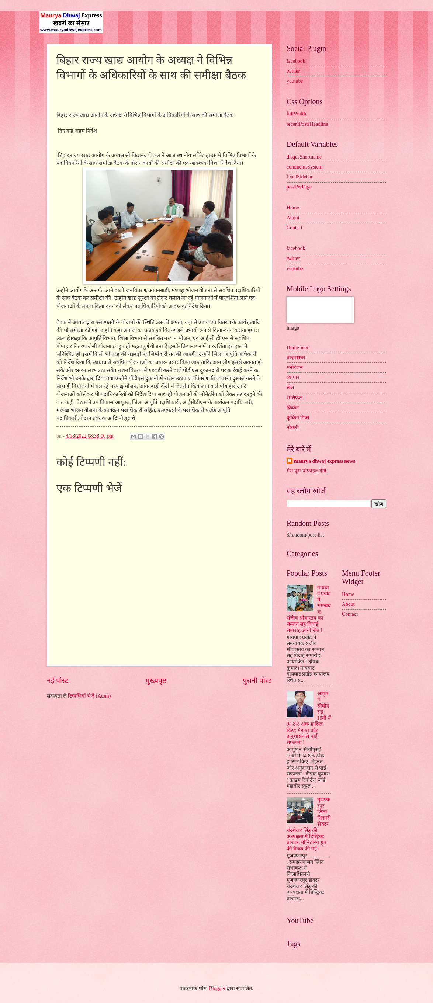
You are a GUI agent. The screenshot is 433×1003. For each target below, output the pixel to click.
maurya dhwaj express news (324, 461)
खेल (290, 387)
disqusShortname (304, 157)
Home (293, 208)
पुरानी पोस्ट (257, 680)
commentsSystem (304, 167)
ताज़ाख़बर (296, 357)
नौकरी (293, 427)
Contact (294, 227)
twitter (293, 71)
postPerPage (299, 187)
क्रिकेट (293, 407)
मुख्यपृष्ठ (155, 680)
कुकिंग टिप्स (298, 417)
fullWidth (296, 114)
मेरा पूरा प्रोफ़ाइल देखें (306, 470)
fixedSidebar (300, 177)
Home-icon (298, 347)
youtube (295, 81)
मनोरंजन (295, 367)
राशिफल (294, 397)
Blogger (217, 988)
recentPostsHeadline (307, 124)
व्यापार (293, 377)
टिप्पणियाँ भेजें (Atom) (89, 696)
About (293, 218)
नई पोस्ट (58, 680)
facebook (296, 61)
